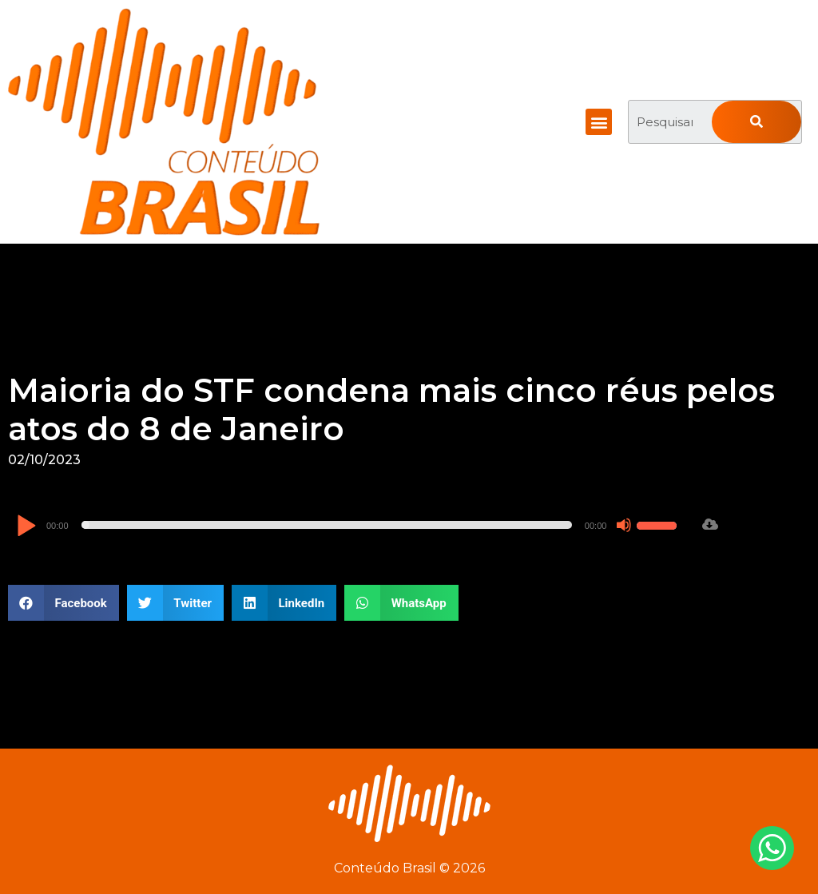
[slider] (326, 525)
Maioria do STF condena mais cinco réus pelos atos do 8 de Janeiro (391, 409)
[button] (599, 122)
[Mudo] (624, 525)
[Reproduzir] (26, 527)
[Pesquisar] (756, 122)
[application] (348, 525)
